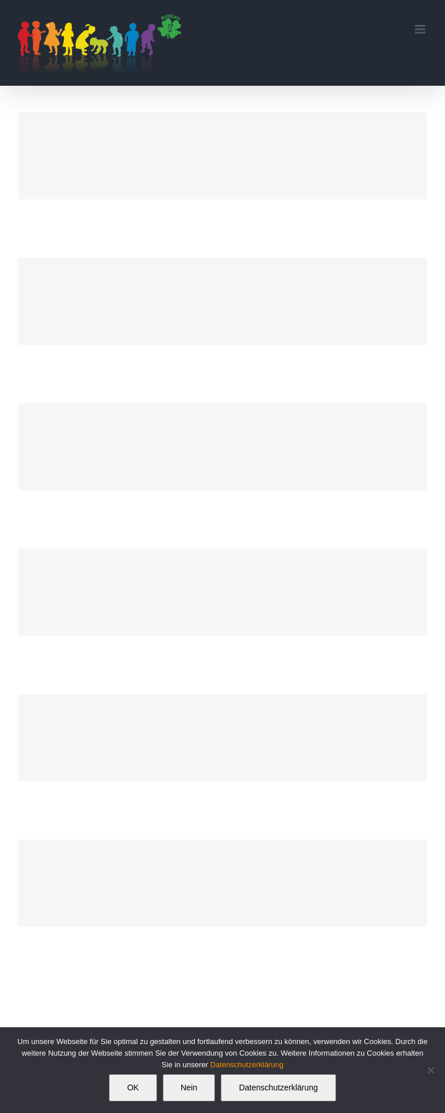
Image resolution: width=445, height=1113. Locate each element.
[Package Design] (223, 883)
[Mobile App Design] (223, 592)
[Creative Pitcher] (223, 301)
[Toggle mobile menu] (421, 29)
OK (132, 1087)
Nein (189, 1087)
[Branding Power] (223, 737)
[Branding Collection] (223, 446)
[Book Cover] (223, 155)
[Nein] (430, 1070)
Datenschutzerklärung (246, 1064)
